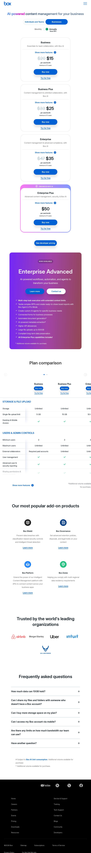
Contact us (56, 291)
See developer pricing (45, 243)
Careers (14, 804)
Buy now (45, 72)
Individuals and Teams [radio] (34, 22)
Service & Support (60, 799)
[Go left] (5, 374)
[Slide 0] (44, 374)
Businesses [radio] (56, 22)
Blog (57, 785)
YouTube (45, 785)
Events (13, 816)
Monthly (38, 29)
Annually (53, 29)
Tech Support (59, 810)
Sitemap (23, 845)
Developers (58, 833)
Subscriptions (39, 845)
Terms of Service (58, 845)
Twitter (69, 785)
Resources (15, 833)
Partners (14, 810)
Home (13, 799)
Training (57, 804)
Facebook (81, 785)
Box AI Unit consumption (36, 759)
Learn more (35, 291)
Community (58, 827)
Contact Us (58, 816)
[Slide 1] (46, 374)
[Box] (7, 4)
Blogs (56, 821)
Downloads (15, 827)
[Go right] (85, 374)
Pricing (13, 821)
